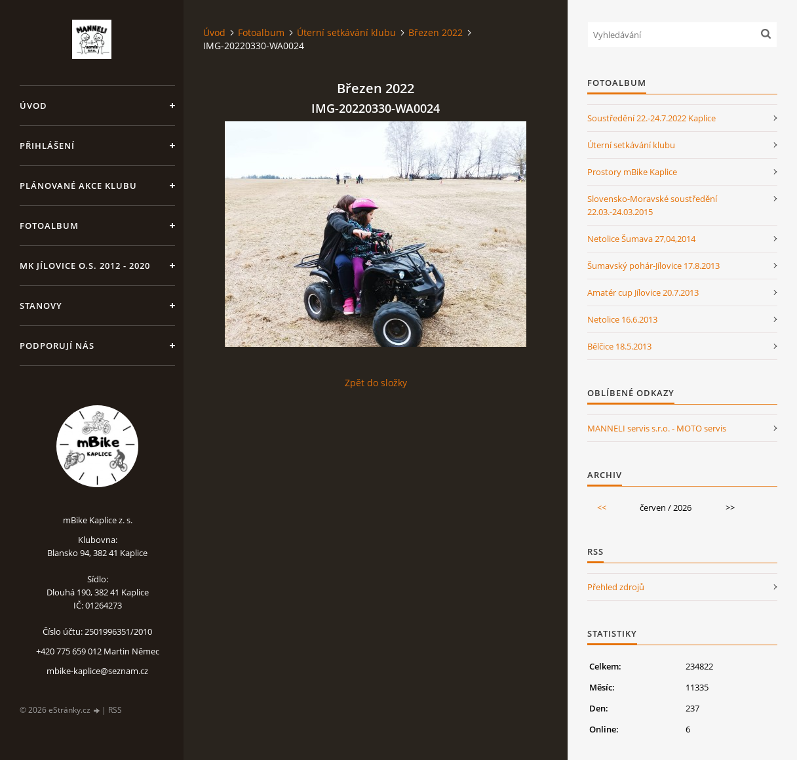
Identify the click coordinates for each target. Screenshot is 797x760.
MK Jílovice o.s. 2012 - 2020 (85, 265)
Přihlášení (47, 145)
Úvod (33, 105)
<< (601, 507)
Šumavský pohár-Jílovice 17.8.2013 (653, 265)
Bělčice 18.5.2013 (619, 346)
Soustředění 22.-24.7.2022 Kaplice (651, 118)
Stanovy (41, 305)
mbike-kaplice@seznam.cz (97, 671)
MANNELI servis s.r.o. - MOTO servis (656, 428)
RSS (115, 709)
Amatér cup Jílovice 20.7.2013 (643, 292)
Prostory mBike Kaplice (632, 172)
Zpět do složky (376, 382)
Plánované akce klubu (78, 185)
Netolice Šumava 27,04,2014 (641, 239)
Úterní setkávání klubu (346, 32)
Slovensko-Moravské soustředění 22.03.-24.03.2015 (652, 205)
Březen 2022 (435, 32)
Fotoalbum (49, 225)
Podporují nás (57, 345)
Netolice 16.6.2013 (622, 319)
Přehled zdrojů (615, 587)
